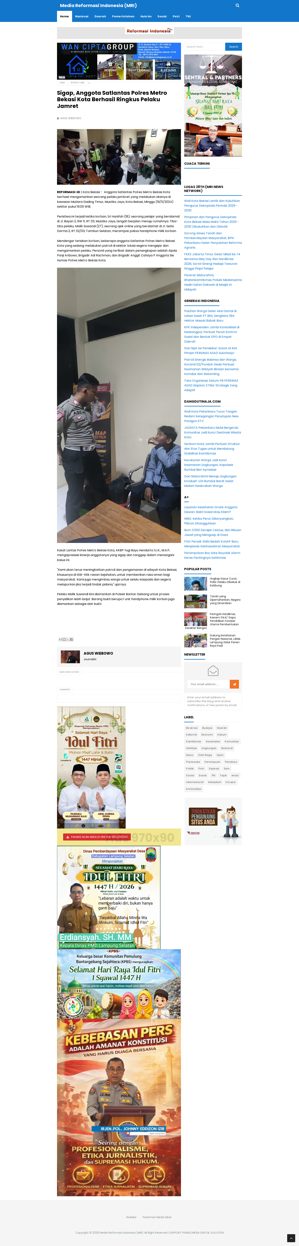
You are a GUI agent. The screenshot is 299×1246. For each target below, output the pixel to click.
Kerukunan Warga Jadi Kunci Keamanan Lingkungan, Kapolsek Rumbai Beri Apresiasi (208, 465)
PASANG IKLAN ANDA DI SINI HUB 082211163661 (99, 837)
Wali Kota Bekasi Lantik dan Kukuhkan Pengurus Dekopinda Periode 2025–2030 (212, 205)
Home (62, 82)
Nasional (227, 748)
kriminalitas (193, 789)
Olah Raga (205, 755)
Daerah (222, 728)
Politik (190, 768)
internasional (195, 782)
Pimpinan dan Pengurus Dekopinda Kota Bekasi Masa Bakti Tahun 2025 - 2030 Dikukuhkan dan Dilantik (211, 222)
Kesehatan (213, 741)
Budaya (207, 728)
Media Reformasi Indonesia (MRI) (121, 1232)
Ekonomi (207, 734)
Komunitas (232, 741)
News (189, 755)
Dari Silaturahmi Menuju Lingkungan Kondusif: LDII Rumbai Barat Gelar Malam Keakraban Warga (210, 481)
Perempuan (212, 761)
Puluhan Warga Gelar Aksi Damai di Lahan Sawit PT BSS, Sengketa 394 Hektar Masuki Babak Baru (210, 316)
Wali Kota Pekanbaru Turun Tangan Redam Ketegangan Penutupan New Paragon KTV (211, 416)
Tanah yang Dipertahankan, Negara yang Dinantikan (225, 599)
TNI (213, 775)
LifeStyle (191, 748)
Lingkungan (209, 748)
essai (235, 775)
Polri (201, 768)
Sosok (203, 775)
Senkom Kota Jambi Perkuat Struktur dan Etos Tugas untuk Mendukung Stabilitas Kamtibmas (212, 448)
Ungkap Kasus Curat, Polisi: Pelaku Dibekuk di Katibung (225, 581)
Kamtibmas (193, 741)
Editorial (191, 734)
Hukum (222, 734)
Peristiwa (231, 761)
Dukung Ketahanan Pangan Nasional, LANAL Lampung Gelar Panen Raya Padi (225, 640)
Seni (227, 768)
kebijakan (214, 782)
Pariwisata (193, 761)
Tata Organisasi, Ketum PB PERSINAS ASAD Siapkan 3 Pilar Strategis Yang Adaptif (211, 385)
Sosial (190, 775)
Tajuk (223, 775)
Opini (220, 755)
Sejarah (214, 768)
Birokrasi (192, 728)
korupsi (231, 782)
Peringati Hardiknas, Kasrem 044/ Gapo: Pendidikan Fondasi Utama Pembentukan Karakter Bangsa (212, 621)
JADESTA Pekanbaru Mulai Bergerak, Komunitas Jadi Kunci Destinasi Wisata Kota (212, 432)
